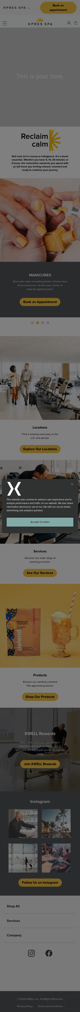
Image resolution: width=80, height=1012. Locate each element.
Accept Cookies (40, 522)
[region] (40, 506)
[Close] (72, 484)
